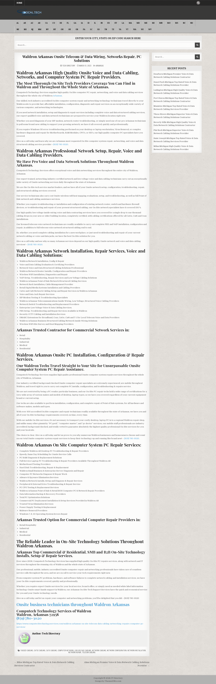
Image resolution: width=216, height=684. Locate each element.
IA (82, 23)
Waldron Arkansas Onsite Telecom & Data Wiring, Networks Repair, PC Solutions (81, 58)
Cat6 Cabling (51, 650)
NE (18, 29)
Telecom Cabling (88, 652)
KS (108, 23)
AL (17, 23)
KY (116, 23)
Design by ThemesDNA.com (108, 681)
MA (130, 23)
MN (160, 23)
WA (134, 29)
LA (123, 23)
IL (95, 23)
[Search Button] (198, 3)
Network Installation (137, 650)
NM (39, 29)
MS (176, 23)
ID (88, 23)
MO (168, 23)
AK (25, 23)
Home (19, 3)
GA (75, 23)
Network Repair (74, 652)
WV (150, 29)
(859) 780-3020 (60, 144)
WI (142, 29)
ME (145, 23)
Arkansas (100, 65)
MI (153, 23)
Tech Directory (68, 66)
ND (191, 23)
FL (68, 23)
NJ (32, 29)
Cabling (30, 650)
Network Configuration (117, 650)
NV (47, 29)
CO (53, 23)
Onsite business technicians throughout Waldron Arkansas (72, 604)
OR (77, 29)
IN (102, 23)
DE (61, 23)
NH (25, 29)
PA (84, 29)
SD (98, 29)
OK (69, 29)
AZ (32, 23)
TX (113, 29)
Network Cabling (99, 650)
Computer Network (66, 650)
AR (39, 23)
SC (91, 29)
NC (184, 23)
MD (138, 23)
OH (62, 29)
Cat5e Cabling (39, 650)
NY (54, 29)
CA (46, 23)
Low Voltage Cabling (83, 650)
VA (120, 29)
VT (127, 29)
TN (105, 29)
